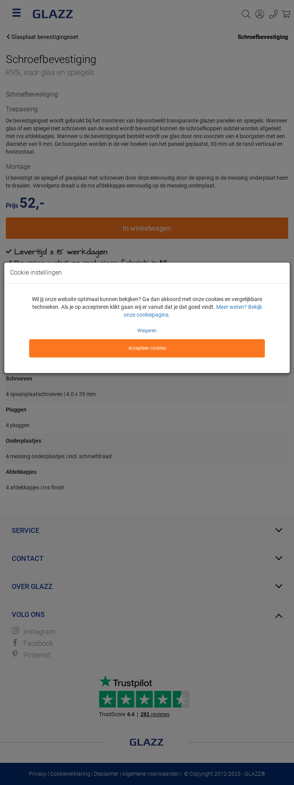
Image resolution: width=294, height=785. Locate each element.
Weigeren (147, 330)
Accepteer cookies (147, 348)
